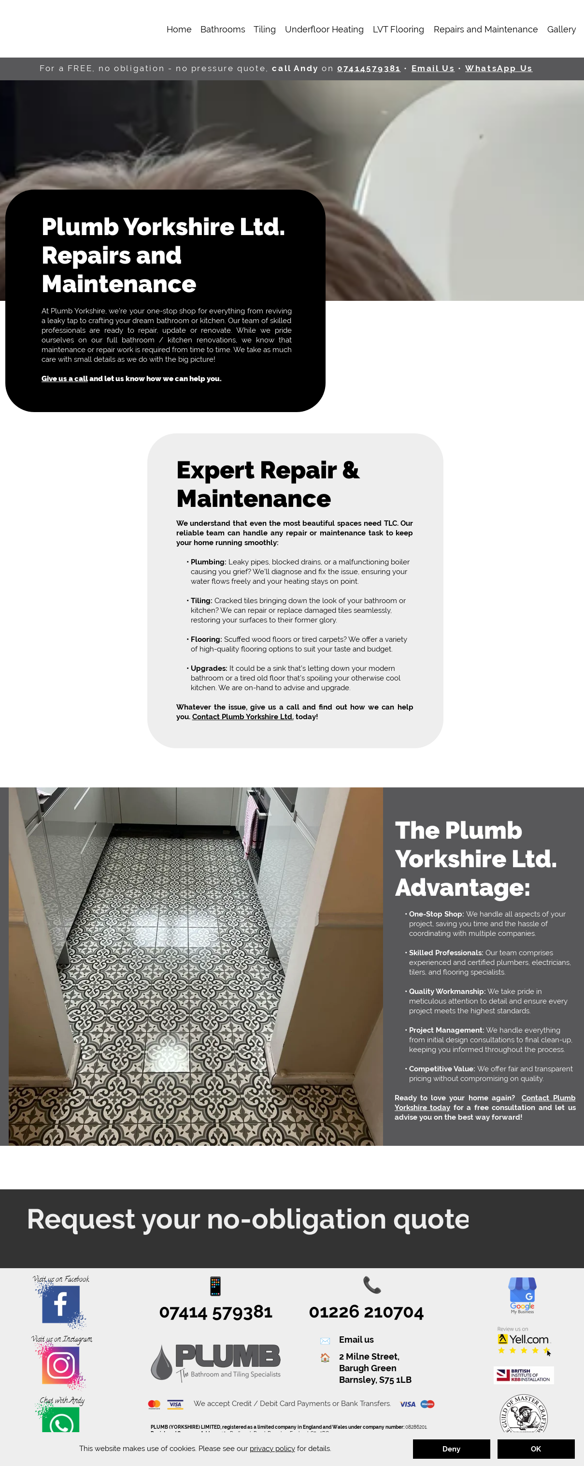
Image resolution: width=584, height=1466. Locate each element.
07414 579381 (215, 1311)
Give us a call (65, 378)
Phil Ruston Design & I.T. (357, 1457)
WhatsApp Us (499, 68)
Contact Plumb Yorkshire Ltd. (243, 716)
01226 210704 (366, 1311)
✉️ (325, 1341)
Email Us (433, 68)
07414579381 (369, 68)
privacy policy (272, 1448)
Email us (356, 1339)
